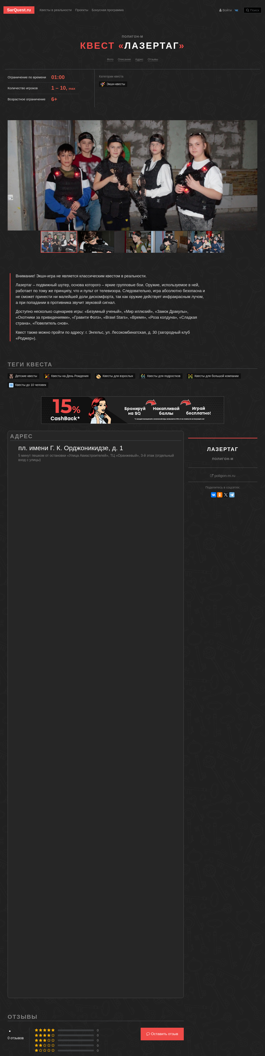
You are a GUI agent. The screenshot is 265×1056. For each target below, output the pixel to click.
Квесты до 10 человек (27, 385)
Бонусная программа (107, 10)
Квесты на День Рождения (66, 376)
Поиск (252, 10)
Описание (124, 59)
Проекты (81, 10)
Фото (110, 59)
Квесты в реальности (56, 10)
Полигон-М (132, 36)
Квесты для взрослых (114, 376)
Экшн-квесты (112, 84)
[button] (253, 124)
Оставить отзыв (162, 1034)
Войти (225, 10)
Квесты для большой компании (213, 376)
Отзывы (153, 59)
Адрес (139, 59)
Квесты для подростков (160, 376)
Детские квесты (22, 376)
